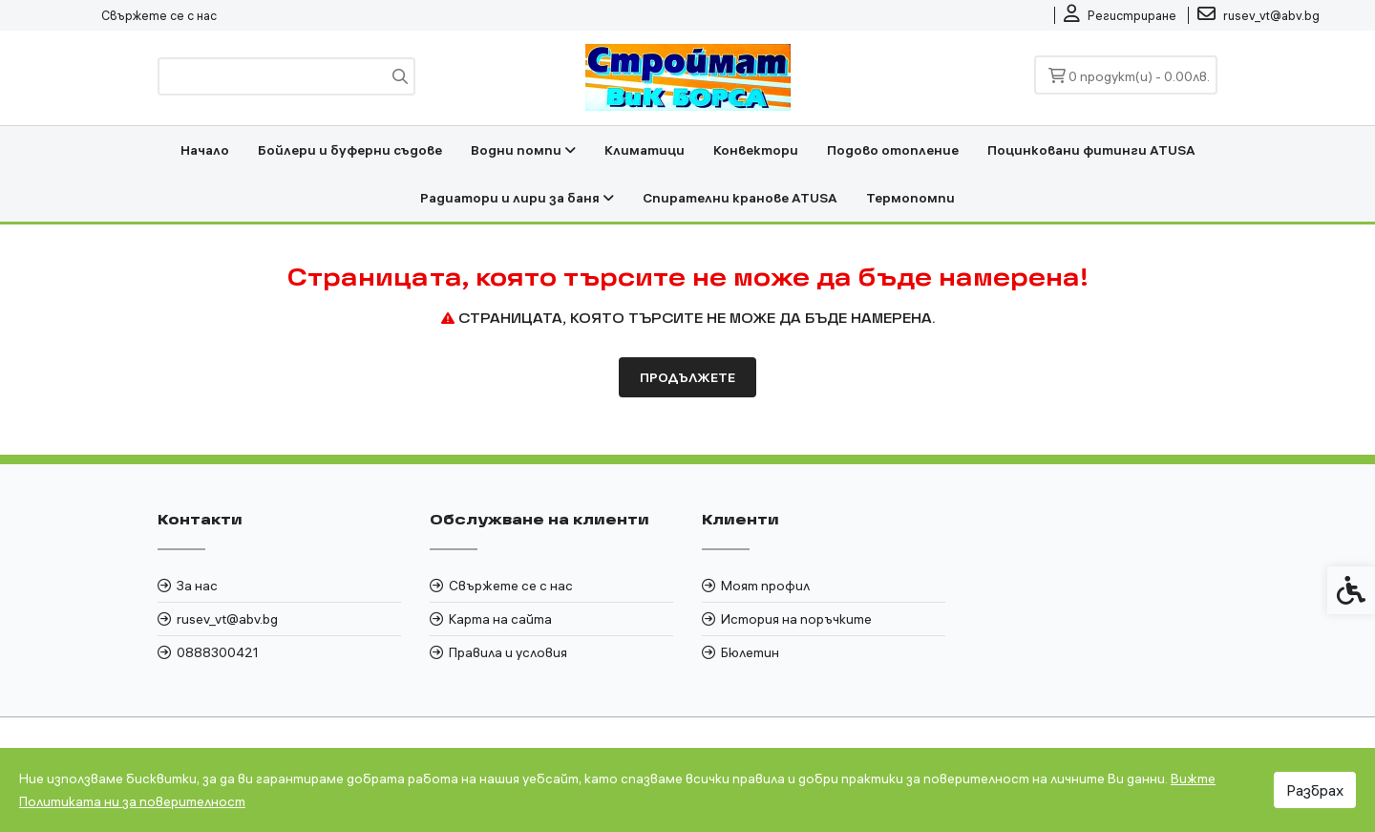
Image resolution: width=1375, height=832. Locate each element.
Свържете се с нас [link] (159, 15)
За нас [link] (197, 585)
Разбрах (1314, 790)
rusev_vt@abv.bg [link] (227, 619)
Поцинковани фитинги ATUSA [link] (1091, 150)
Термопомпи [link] (910, 197)
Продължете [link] (687, 377)
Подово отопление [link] (893, 150)
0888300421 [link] (218, 652)
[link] (1120, 15)
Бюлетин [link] (750, 652)
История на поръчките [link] (796, 619)
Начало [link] (204, 150)
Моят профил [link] (765, 585)
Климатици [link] (644, 150)
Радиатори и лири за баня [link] (517, 197)
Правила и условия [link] (508, 652)
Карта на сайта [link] (500, 619)
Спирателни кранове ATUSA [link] (740, 197)
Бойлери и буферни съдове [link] (350, 150)
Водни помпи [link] (523, 150)
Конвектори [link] (755, 150)
